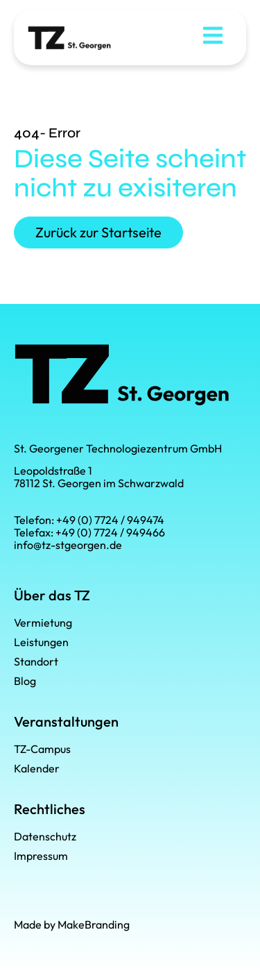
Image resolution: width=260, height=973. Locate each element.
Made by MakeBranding (72, 924)
